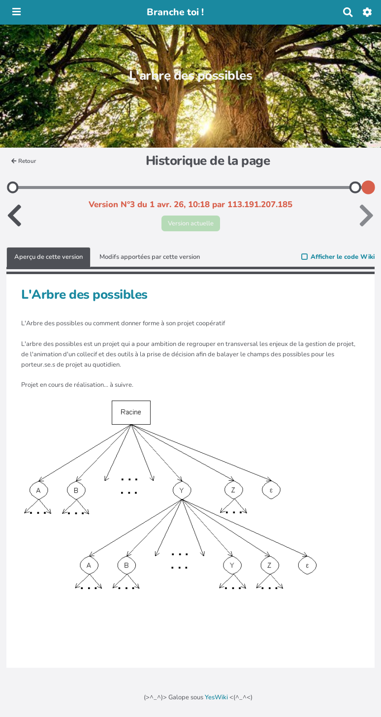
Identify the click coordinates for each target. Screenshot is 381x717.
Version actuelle (191, 223)
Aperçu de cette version (48, 256)
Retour (23, 161)
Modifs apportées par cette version (149, 256)
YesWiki (216, 697)
